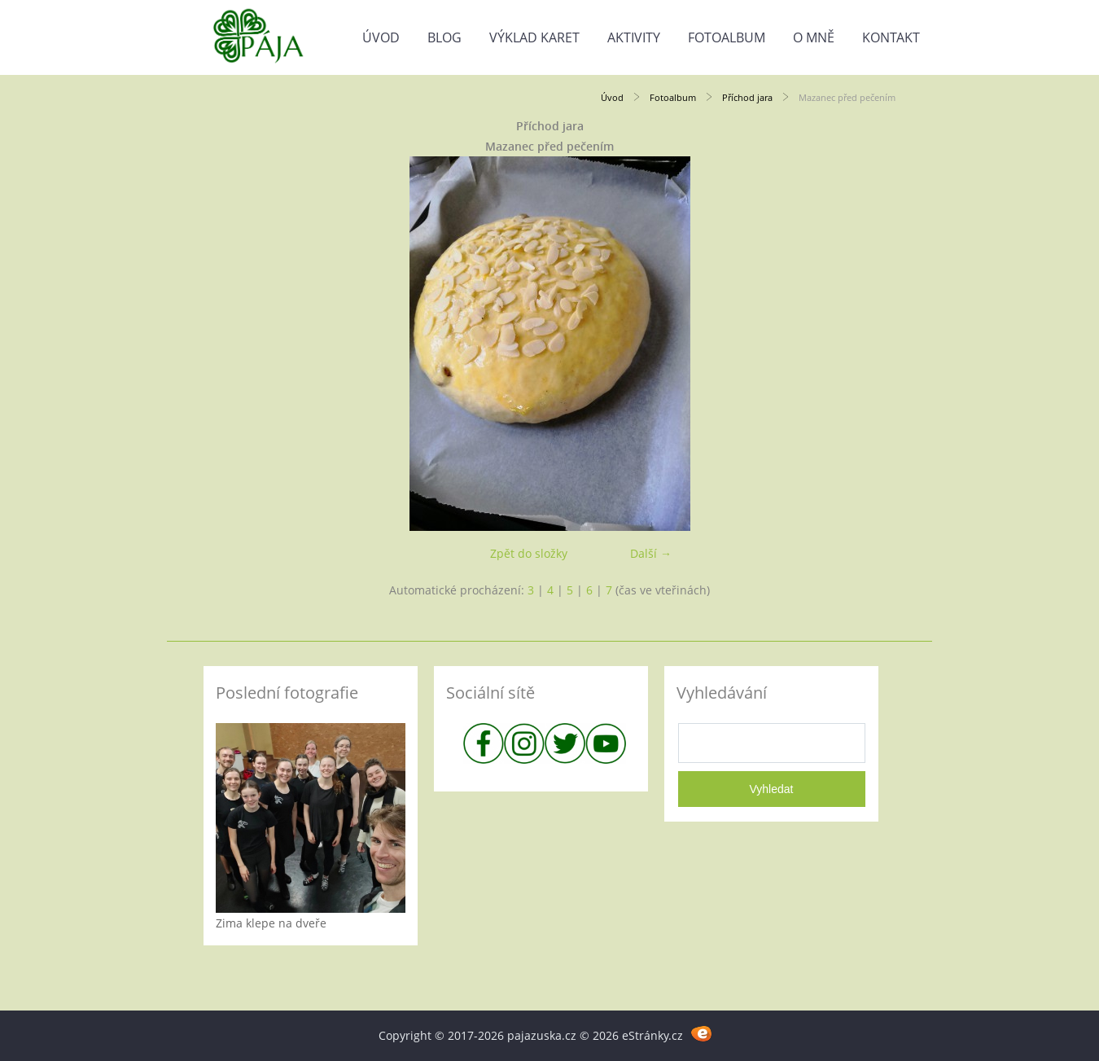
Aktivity (633, 37)
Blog (444, 37)
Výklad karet (534, 37)
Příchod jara (747, 97)
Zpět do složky (528, 553)
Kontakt (891, 37)
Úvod (381, 37)
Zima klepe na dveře (271, 923)
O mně (813, 37)
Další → (651, 553)
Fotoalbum (726, 37)
